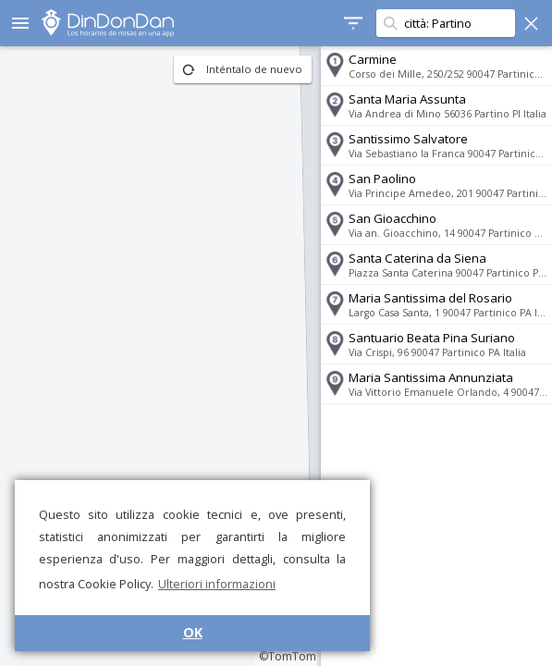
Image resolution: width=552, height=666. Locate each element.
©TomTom (287, 656)
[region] (160, 356)
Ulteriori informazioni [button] (217, 583)
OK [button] (192, 632)
